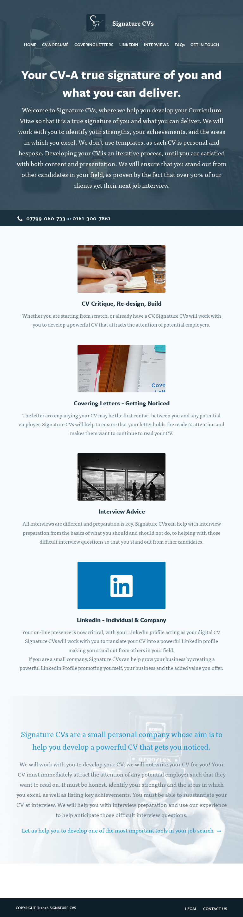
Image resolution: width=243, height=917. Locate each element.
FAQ (180, 44)
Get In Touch (204, 44)
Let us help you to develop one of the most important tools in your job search (118, 830)
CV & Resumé (55, 44)
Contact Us (215, 908)
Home (30, 44)
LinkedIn (128, 44)
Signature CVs (121, 22)
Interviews (156, 44)
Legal (191, 908)
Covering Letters (94, 44)
